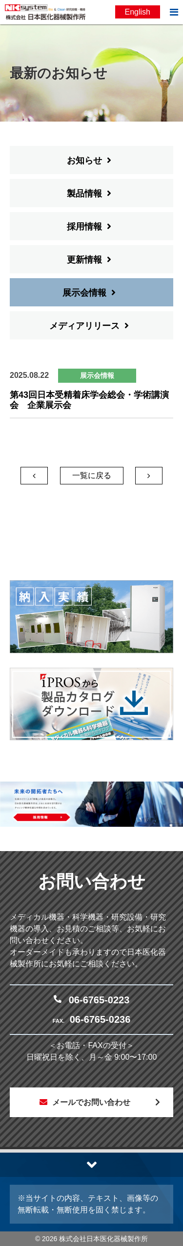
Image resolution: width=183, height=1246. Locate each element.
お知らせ (84, 160)
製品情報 (84, 193)
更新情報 (84, 260)
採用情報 (84, 226)
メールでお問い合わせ (91, 1102)
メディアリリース (84, 326)
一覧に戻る (91, 475)
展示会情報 (84, 293)
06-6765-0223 (99, 1000)
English (137, 12)
